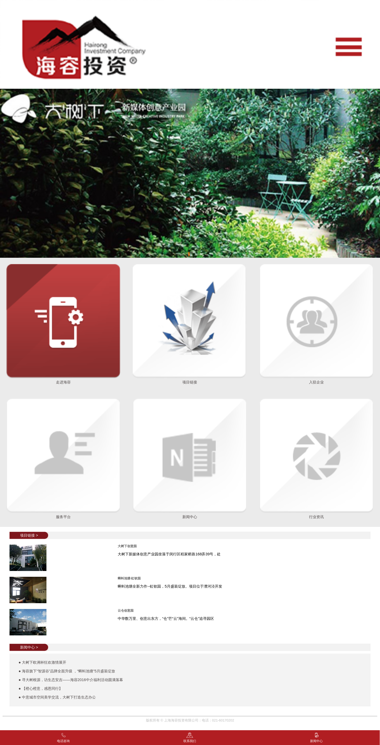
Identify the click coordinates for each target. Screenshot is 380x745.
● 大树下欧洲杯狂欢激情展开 (42, 662)
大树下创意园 (127, 546)
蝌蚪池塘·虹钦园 (129, 578)
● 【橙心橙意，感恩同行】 (40, 688)
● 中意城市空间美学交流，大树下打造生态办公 (57, 697)
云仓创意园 (126, 610)
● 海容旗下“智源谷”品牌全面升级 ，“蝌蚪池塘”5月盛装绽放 (66, 671)
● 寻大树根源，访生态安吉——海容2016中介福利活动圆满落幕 (70, 680)
